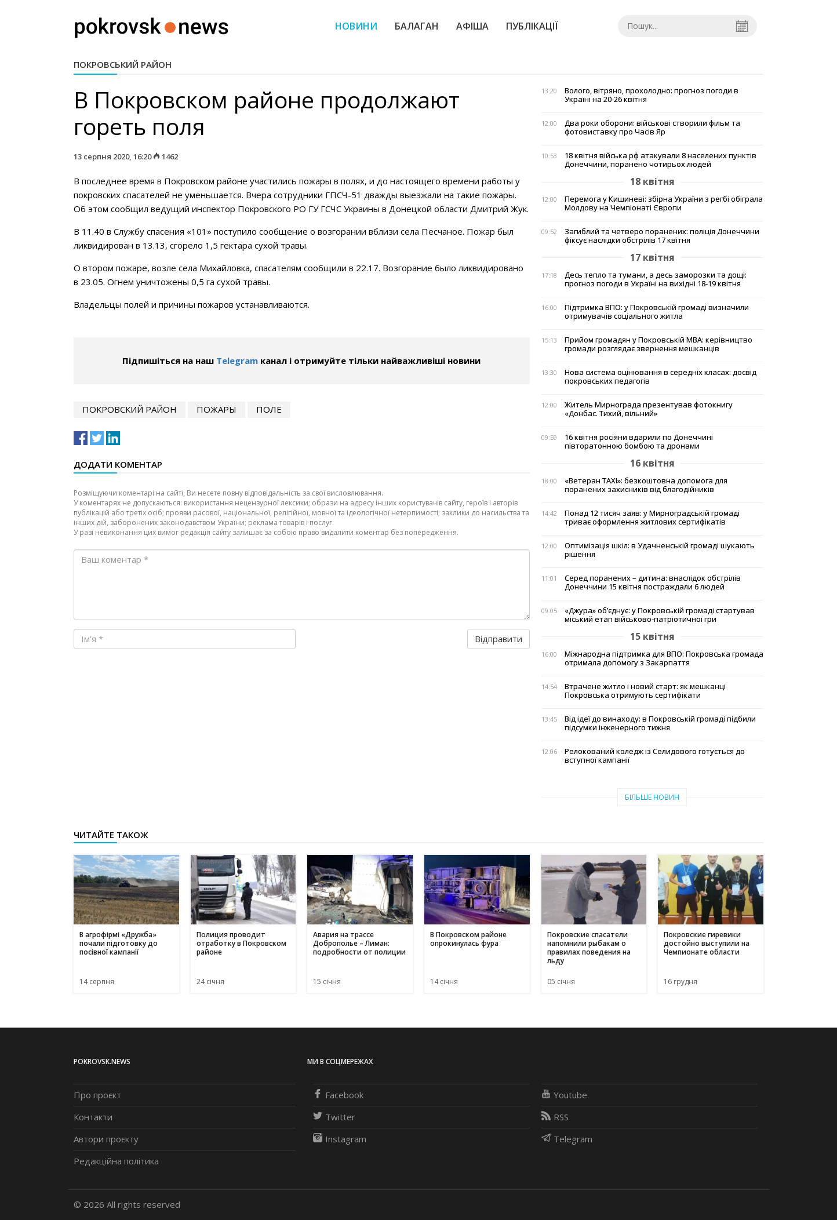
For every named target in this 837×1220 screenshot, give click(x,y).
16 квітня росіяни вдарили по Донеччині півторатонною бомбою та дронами (639, 441)
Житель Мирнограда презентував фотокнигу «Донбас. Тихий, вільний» (649, 409)
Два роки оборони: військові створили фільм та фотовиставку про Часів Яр (652, 127)
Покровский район (129, 409)
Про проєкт (97, 1095)
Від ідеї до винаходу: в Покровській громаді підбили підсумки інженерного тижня (660, 723)
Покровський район (123, 64)
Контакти (93, 1117)
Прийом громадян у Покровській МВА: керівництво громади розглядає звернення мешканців (658, 344)
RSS (555, 1117)
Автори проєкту (106, 1139)
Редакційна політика (116, 1161)
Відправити (498, 638)
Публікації (532, 26)
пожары (216, 409)
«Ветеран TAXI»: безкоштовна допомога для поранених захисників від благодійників (646, 485)
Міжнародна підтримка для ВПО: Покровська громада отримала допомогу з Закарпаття (664, 658)
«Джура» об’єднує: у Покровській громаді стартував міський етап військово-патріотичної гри (660, 615)
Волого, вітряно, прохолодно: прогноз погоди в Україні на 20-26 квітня (651, 95)
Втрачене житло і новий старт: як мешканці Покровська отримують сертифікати (645, 691)
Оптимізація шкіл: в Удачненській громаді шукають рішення (660, 550)
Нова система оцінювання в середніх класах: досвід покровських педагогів (660, 376)
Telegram (237, 360)
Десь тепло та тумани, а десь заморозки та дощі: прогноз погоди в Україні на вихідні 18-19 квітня (656, 279)
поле (269, 409)
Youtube (564, 1095)
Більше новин (652, 797)
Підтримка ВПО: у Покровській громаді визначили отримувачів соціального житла (657, 312)
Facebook (338, 1095)
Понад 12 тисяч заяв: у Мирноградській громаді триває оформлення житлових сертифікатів (652, 517)
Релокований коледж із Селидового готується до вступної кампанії (655, 755)
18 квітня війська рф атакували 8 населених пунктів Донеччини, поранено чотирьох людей (660, 160)
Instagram (339, 1139)
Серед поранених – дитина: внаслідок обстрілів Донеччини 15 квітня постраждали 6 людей (653, 582)
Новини (356, 26)
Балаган (417, 26)
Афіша (472, 26)
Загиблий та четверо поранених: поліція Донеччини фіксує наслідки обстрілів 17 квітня (662, 236)
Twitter (334, 1117)
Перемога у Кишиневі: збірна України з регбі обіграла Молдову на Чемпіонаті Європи (664, 203)
